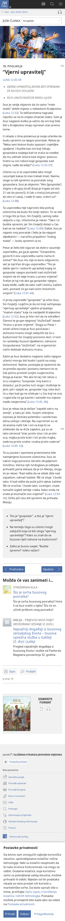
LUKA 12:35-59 (12, 80)
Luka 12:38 (11, 201)
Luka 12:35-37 (42, 165)
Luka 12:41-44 (24, 293)
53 (20, 446)
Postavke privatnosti (20, 904)
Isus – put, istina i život (16, 11)
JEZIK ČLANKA (11, 21)
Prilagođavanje (44, 914)
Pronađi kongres (14, 790)
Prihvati (10, 914)
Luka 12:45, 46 (37, 402)
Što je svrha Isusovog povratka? (29, 594)
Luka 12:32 (11, 113)
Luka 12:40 (35, 228)
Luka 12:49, (11, 446)
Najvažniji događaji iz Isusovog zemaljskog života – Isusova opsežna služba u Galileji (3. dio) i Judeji (37, 635)
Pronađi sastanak (14, 783)
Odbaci (24, 914)
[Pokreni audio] (60, 12)
